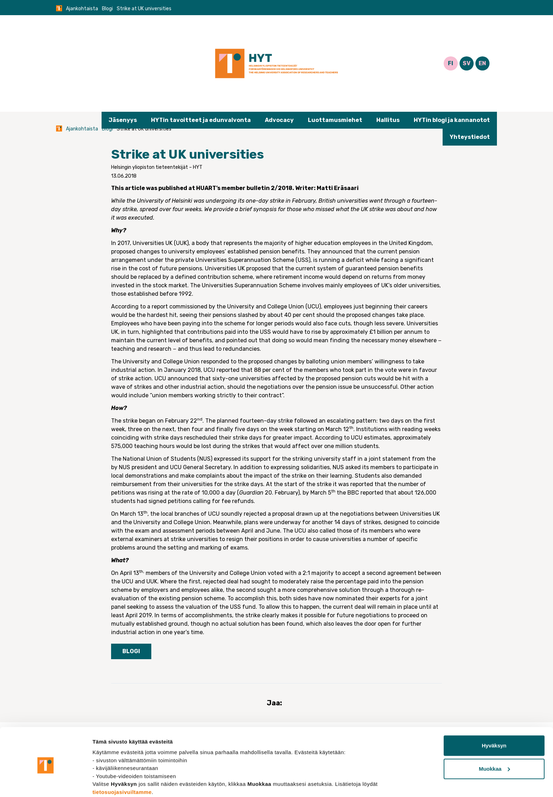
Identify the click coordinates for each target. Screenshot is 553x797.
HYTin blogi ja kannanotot (452, 120)
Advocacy (279, 120)
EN (482, 63)
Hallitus (388, 120)
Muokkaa (494, 740)
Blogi (107, 9)
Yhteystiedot (470, 137)
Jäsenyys (123, 120)
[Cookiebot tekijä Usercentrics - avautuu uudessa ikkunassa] (46, 783)
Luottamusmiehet (335, 120)
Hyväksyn (494, 718)
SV (466, 63)
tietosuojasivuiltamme (122, 764)
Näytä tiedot (107, 783)
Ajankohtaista (82, 9)
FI (450, 63)
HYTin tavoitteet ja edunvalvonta (201, 120)
